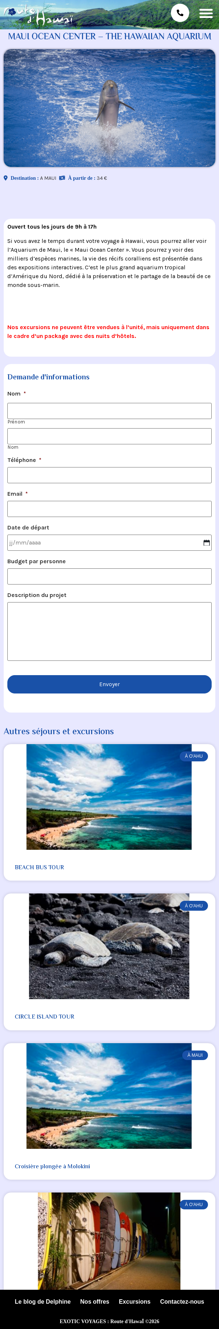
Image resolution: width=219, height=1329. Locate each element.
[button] (206, 13)
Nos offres (94, 1302)
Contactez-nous (182, 1302)
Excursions (134, 1302)
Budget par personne (36, 561)
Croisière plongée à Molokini (52, 1167)
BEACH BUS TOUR (39, 868)
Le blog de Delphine (43, 1302)
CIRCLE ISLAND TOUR (44, 1017)
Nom (16, 393)
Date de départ (28, 527)
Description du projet (37, 594)
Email (17, 493)
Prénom (16, 421)
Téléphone (24, 459)
